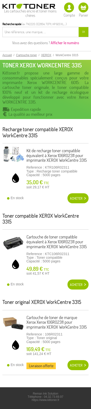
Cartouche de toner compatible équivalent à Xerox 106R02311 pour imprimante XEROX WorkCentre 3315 (56, 241)
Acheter (76, 198)
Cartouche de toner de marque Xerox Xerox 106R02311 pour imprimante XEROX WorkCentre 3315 (56, 322)
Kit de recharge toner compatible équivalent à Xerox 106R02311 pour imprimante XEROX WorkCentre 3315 (56, 155)
